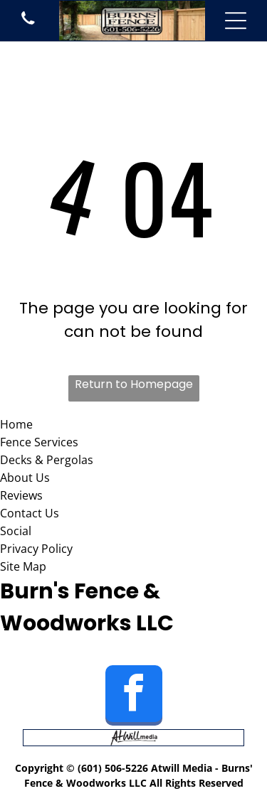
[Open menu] (235, 20)
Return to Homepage (134, 384)
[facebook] (133, 697)
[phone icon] (28, 25)
